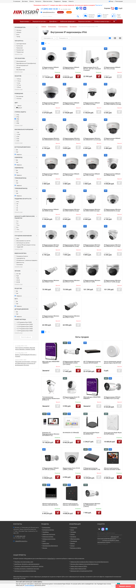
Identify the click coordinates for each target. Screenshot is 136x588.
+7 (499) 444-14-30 (49, 9)
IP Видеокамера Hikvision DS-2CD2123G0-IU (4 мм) (71, 210)
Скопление (19, 264)
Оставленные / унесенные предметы (26, 260)
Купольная (19, 45)
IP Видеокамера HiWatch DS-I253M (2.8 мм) (71, 103)
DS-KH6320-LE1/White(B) (71, 432)
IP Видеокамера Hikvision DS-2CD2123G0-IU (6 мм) (91, 210)
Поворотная (19, 52)
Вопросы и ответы (75, 548)
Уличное (18, 98)
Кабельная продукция (67, 21)
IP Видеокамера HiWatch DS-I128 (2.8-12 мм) (50, 103)
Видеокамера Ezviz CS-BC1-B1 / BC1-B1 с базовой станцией (92, 68)
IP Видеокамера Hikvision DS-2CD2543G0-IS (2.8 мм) (71, 139)
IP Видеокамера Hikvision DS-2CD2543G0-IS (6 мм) (91, 245)
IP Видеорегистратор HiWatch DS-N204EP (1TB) (91, 468)
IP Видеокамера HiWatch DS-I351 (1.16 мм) (50, 68)
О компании (16, 1)
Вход (111, 1)
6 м (16, 223)
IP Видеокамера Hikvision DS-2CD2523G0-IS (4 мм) (112, 210)
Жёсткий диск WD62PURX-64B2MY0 (92, 397)
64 (16, 210)
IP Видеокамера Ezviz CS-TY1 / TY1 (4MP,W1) (71, 397)
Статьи (72, 545)
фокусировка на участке (22, 240)
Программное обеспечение (50, 545)
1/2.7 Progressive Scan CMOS (24, 328)
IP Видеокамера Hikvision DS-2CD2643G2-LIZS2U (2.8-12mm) (71, 363)
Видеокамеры (24, 21)
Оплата (31, 1)
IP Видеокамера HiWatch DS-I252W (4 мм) (50, 210)
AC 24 (17, 280)
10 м (17, 229)
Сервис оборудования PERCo (78, 566)
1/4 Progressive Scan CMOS (23, 322)
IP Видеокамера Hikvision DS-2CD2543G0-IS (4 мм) (71, 245)
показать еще (18, 54)
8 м (16, 227)
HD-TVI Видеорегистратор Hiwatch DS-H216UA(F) (92, 362)
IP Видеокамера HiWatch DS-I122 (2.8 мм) (112, 68)
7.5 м (17, 225)
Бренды (64, 1)
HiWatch (18, 32)
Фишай (17, 67)
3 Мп (17, 138)
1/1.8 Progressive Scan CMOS (24, 324)
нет (16, 203)
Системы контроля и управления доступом (26, 568)
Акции (69, 12)
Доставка (25, 1)
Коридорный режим (21, 256)
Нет (16, 152)
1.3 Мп (17, 134)
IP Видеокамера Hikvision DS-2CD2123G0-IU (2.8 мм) (112, 103)
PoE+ (17, 278)
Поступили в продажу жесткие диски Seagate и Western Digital (25, 348)
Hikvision (18, 30)
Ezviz (17, 34)
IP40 (17, 114)
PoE (17, 276)
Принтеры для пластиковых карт (23, 561)
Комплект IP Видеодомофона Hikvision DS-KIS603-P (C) (50, 434)
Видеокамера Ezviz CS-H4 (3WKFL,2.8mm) (71, 468)
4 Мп (17, 140)
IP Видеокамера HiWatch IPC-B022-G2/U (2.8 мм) (112, 397)
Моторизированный (21, 65)
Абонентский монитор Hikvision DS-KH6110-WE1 (112, 468)
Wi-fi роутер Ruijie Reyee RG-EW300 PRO (91, 433)
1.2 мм (17, 83)
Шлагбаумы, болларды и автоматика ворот (26, 564)
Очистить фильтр (26, 337)
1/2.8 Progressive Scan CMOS (24, 330)
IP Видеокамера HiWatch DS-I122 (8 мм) (71, 174)
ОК (118, 584)
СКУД (44, 541)
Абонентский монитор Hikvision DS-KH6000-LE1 (71, 504)
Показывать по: (63, 38)
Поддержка (57, 1)
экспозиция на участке (22, 242)
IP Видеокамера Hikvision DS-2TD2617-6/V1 (50, 281)
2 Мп (17, 136)
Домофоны (53, 21)
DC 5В (17, 282)
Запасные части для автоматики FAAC (81, 571)
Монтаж (60, 12)
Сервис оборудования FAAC (78, 568)
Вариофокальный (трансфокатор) (25, 63)
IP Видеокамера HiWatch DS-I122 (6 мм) (50, 174)
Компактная (19, 50)
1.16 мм (18, 81)
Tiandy (17, 36)
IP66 (17, 119)
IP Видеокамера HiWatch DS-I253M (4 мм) (112, 174)
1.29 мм (18, 87)
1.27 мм (18, 85)
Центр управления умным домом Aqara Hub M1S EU (112, 362)
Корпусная (19, 48)
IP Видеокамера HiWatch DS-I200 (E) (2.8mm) (50, 468)
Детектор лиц (19, 262)
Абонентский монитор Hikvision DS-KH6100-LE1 (50, 504)
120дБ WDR (19, 247)
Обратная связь (47, 1)
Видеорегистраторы (39, 21)
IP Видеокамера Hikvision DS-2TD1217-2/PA (91, 281)
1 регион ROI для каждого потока (25, 245)
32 (16, 208)
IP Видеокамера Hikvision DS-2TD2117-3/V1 (50, 316)
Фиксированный (20, 61)
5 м (16, 221)
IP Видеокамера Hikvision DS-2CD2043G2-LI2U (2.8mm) (91, 505)
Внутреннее (19, 96)
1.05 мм (18, 79)
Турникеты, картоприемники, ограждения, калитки (28, 566)
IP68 (17, 123)
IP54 (17, 117)
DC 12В (17, 273)
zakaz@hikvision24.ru (49, 12)
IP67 (17, 121)
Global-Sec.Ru (51, 558)
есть (17, 201)
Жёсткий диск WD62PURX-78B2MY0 (51, 362)
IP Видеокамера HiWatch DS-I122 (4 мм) (112, 139)
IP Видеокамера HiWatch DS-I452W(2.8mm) (71, 68)
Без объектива (20, 69)
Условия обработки (29, 585)
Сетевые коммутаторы (101, 21)
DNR (17, 238)
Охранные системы (84, 21)
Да (16, 149)
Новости (71, 1)
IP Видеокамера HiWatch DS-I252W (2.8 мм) (91, 103)
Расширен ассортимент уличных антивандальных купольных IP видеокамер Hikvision (25, 363)
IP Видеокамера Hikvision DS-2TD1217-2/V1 (71, 281)
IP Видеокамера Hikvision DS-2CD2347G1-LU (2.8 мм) (92, 139)
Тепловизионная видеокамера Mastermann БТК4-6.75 (51, 398)
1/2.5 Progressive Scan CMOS (24, 326)
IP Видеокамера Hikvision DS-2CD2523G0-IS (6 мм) (50, 245)
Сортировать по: (48, 38)
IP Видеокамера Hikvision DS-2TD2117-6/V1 (71, 316)
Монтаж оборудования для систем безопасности (84, 564)
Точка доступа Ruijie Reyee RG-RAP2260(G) (113, 433)
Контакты (38, 1)
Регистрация (119, 1)
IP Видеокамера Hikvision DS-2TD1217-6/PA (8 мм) (112, 281)
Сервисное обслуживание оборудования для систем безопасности (89, 561)
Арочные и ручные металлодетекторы (25, 571)
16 (16, 205)
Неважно (18, 154)
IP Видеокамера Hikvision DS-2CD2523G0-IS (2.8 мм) (50, 139)
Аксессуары (45, 543)
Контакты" (99, 5)
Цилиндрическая (20, 43)
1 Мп (17, 132)
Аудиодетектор (20, 258)
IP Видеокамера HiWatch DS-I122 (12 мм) (91, 174)
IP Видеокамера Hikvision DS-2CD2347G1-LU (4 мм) (112, 245)
